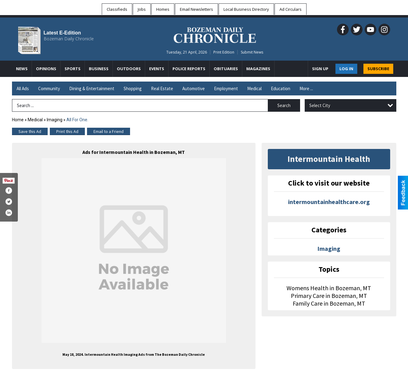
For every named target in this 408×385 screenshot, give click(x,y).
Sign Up (320, 68)
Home (18, 119)
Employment (226, 88)
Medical (254, 88)
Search (284, 105)
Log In (346, 68)
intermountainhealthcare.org (329, 202)
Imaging (54, 119)
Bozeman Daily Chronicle (69, 39)
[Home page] (214, 34)
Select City (319, 105)
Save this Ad (29, 131)
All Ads (23, 88)
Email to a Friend (108, 131)
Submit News (252, 52)
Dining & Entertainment (91, 88)
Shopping (133, 88)
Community (49, 88)
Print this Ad (67, 131)
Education (280, 88)
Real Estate (162, 88)
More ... (306, 88)
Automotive (193, 88)
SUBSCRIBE (378, 68)
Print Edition (223, 52)
